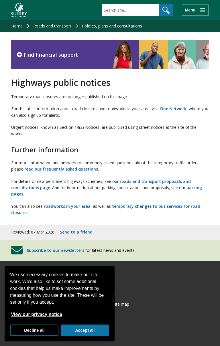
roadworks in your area (67, 206)
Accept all (85, 330)
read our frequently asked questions (61, 169)
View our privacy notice (36, 314)
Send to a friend (76, 232)
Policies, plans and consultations (112, 26)
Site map (121, 304)
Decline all (34, 330)
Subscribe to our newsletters (55, 250)
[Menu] (195, 10)
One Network (173, 108)
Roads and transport (52, 26)
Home (17, 26)
